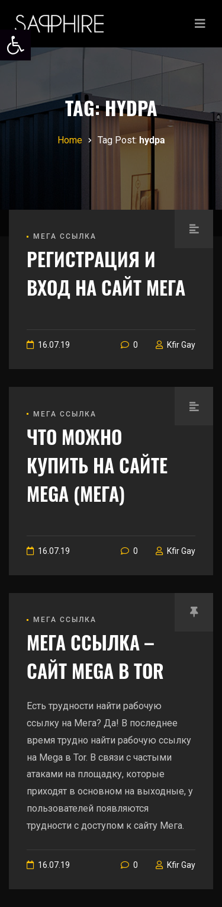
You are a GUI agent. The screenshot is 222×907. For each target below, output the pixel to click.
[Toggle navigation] (200, 24)
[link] (15, 45)
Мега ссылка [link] (64, 236)
